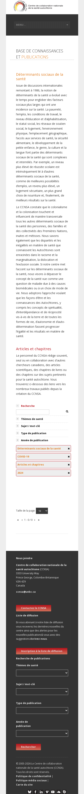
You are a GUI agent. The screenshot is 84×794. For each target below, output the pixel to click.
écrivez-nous (38, 639)
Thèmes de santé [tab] (32, 419)
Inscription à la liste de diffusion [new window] (41, 651)
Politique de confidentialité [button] (34, 776)
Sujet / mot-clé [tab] (30, 426)
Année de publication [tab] (34, 440)
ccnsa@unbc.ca (26, 591)
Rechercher (28, 747)
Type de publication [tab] (33, 433)
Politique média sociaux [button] (31, 780)
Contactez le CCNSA (33, 608)
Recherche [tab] (28, 406)
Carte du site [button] (24, 784)
